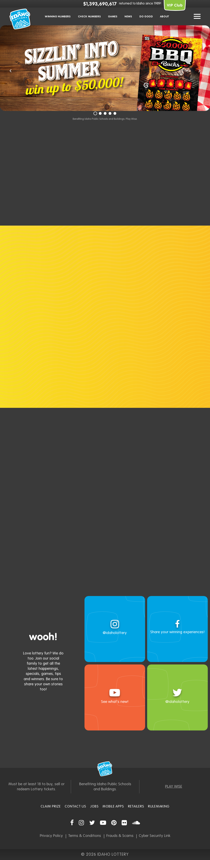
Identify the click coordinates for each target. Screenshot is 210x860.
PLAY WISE (173, 786)
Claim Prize (51, 806)
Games (112, 16)
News (128, 16)
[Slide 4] (110, 113)
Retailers (136, 806)
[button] (10, 71)
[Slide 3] (105, 113)
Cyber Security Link (154, 836)
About (164, 16)
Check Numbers (89, 16)
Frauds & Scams (119, 836)
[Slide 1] (95, 113)
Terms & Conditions (84, 836)
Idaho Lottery (105, 768)
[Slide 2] (100, 113)
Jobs (94, 806)
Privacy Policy (51, 836)
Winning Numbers (58, 16)
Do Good (146, 16)
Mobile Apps (113, 806)
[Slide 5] (115, 113)
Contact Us (75, 806)
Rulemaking (158, 806)
